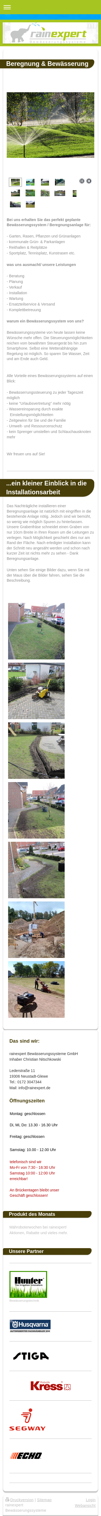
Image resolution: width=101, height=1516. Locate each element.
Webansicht (85, 1505)
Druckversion (19, 1500)
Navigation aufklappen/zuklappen (50, 7)
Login (91, 1500)
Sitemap (44, 1500)
